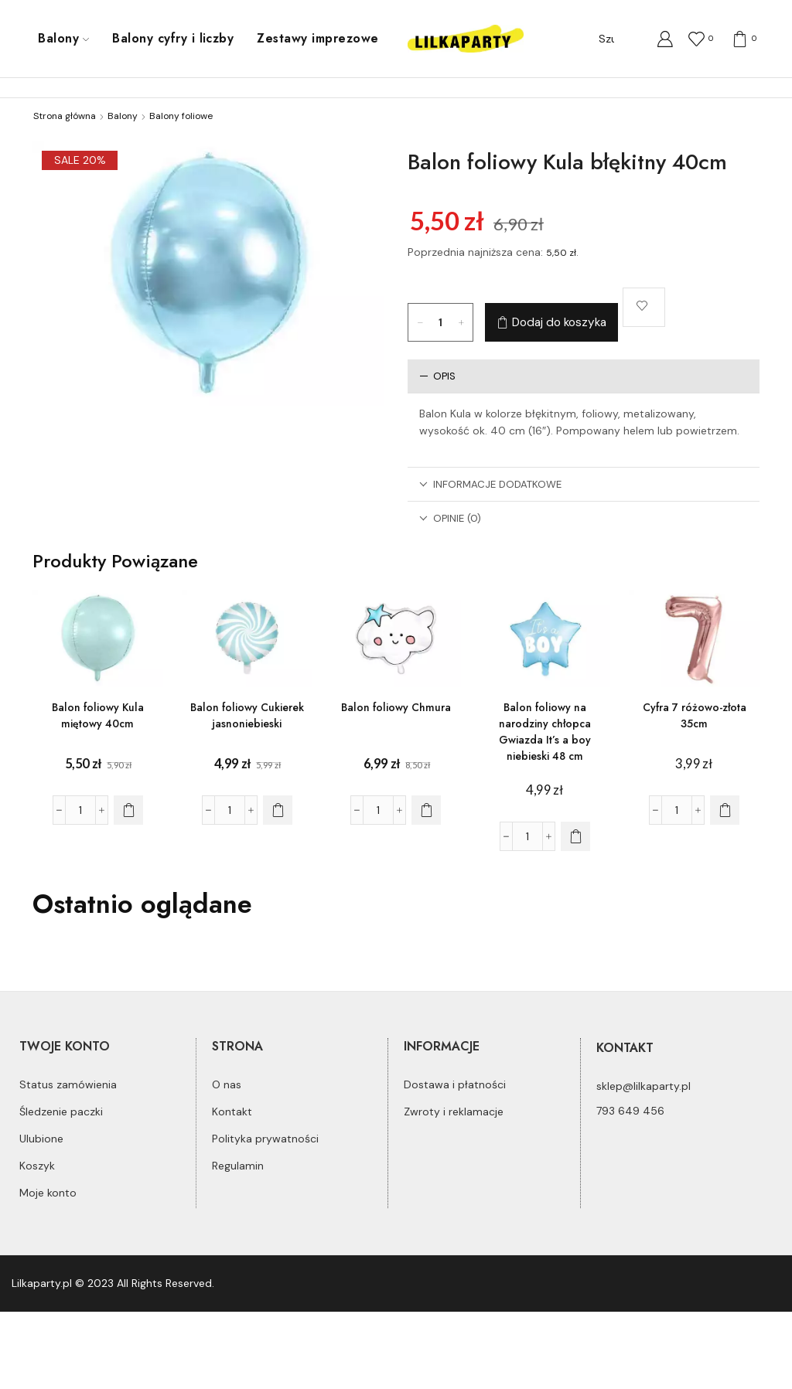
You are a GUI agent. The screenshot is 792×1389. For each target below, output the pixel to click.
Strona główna (64, 116)
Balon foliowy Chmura (396, 707)
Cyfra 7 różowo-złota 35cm (694, 715)
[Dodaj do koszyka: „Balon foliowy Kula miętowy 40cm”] (128, 810)
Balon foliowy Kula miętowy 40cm (98, 715)
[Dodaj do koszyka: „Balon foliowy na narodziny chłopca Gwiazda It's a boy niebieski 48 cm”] (575, 836)
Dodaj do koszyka (559, 322)
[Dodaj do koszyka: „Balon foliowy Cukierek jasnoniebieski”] (277, 810)
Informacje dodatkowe (490, 484)
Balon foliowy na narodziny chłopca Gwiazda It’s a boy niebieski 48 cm (545, 732)
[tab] (584, 376)
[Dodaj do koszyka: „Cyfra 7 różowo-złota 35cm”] (724, 810)
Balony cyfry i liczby (173, 38)
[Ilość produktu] (441, 322)
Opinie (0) (450, 518)
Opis (437, 376)
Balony (63, 38)
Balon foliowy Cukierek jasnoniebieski (247, 715)
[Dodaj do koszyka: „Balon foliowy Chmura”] (426, 810)
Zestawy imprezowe (317, 38)
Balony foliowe (181, 116)
